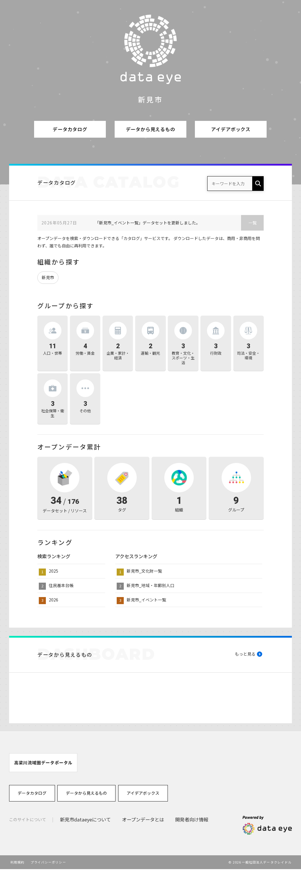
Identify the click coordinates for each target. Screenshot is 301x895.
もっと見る (245, 654)
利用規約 (17, 888)
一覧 (252, 223)
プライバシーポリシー (48, 888)
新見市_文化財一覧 (144, 571)
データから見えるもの (150, 129)
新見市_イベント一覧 (146, 600)
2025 (53, 571)
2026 (53, 600)
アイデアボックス (230, 129)
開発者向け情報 (191, 845)
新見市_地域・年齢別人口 (150, 585)
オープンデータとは (143, 845)
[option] (43, 788)
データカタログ (70, 129)
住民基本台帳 (61, 585)
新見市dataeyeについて (85, 845)
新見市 (48, 277)
